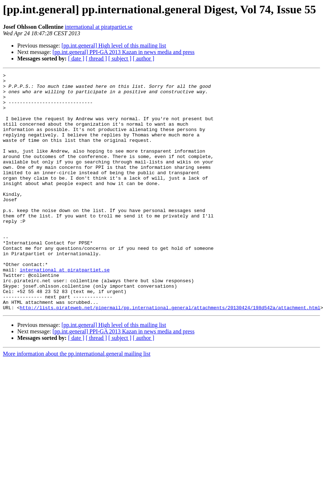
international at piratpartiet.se (99, 27)
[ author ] (143, 58)
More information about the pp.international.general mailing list (77, 401)
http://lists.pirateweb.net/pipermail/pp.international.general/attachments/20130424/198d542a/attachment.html (170, 355)
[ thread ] (96, 58)
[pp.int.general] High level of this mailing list (114, 45)
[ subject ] (119, 58)
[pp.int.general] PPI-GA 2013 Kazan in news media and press (124, 52)
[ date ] (76, 58)
